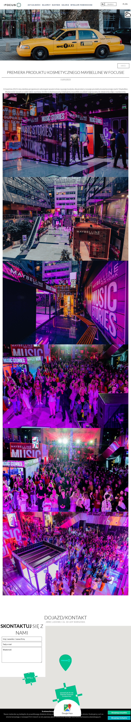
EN (126, 4)
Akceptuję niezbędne (119, 717)
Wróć (123, 66)
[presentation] (21, 669)
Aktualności (34, 5)
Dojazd (55, 13)
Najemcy (46, 5)
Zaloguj (110, 4)
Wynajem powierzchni (82, 5)
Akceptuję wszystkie (119, 712)
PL (124, 4)
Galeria (65, 5)
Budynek (56, 5)
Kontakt (64, 13)
